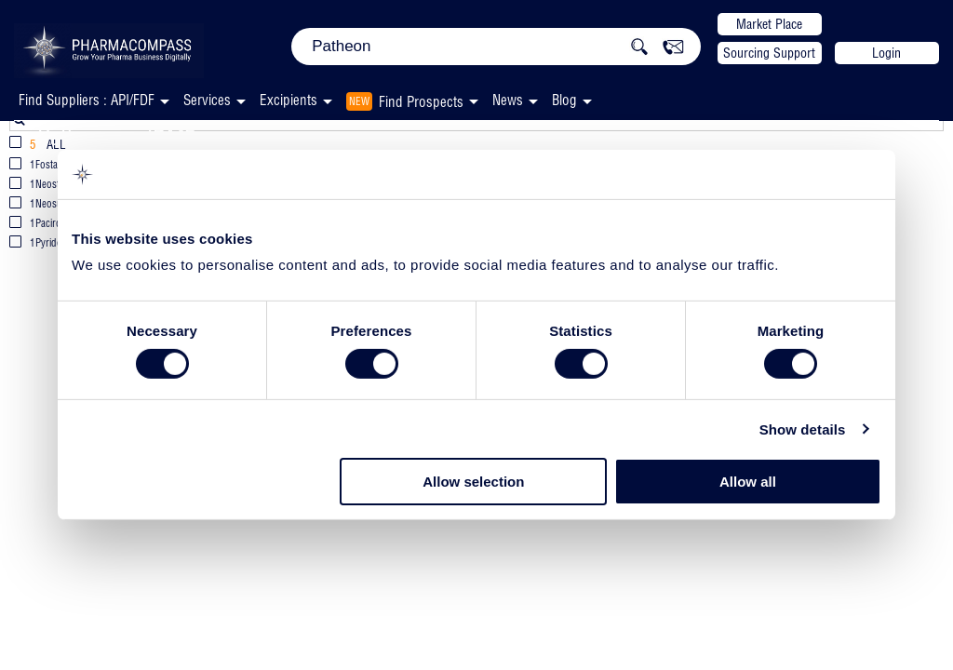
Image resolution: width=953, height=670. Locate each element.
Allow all (747, 481)
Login (886, 53)
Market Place (769, 24)
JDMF (168, 138)
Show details (802, 429)
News (507, 100)
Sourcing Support (769, 53)
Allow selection (473, 481)
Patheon (75, 136)
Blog (564, 100)
